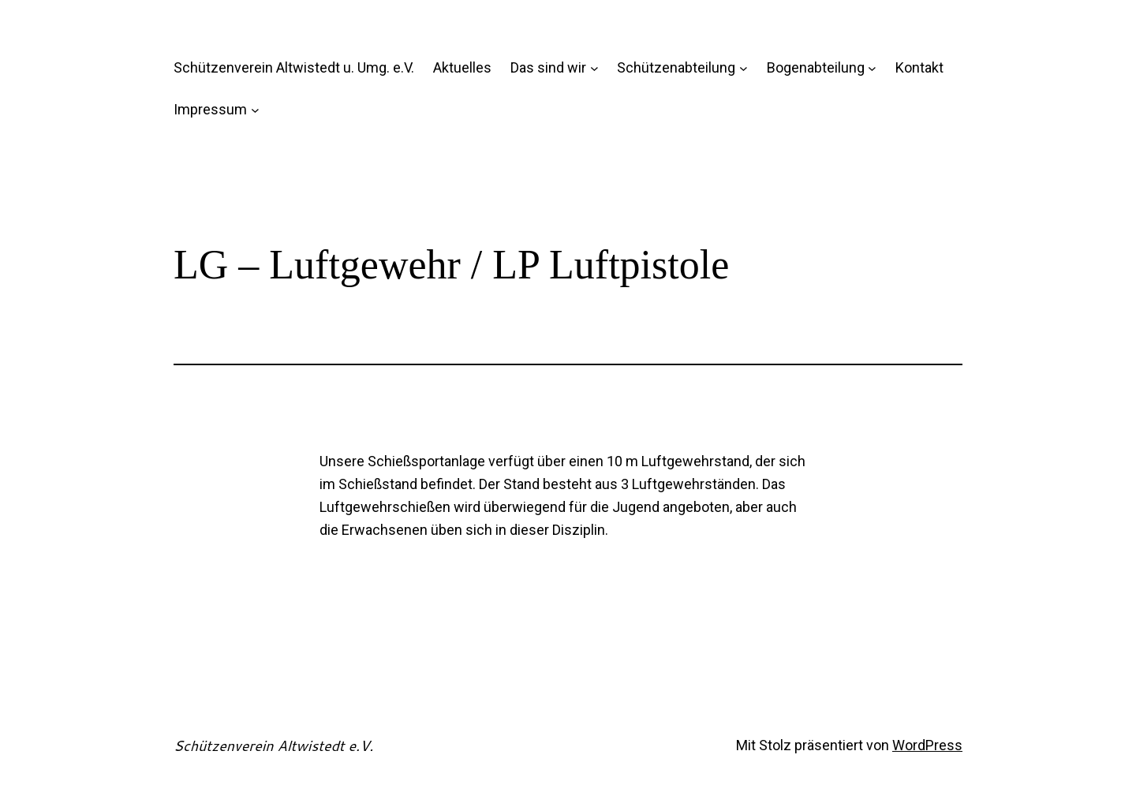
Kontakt (919, 67)
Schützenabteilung (676, 67)
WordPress (927, 745)
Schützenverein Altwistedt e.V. (273, 745)
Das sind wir (548, 67)
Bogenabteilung (816, 67)
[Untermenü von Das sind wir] (594, 68)
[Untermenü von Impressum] (255, 110)
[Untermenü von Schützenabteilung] (743, 68)
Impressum (210, 109)
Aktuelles (462, 67)
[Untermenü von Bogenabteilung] (872, 68)
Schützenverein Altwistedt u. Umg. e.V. (294, 67)
